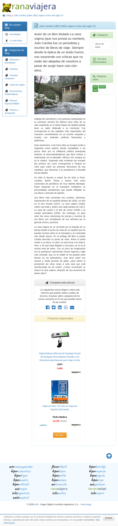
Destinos (14, 69)
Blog (9, 15)
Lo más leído (16, 40)
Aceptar (108, 518)
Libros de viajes (17, 85)
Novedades (15, 34)
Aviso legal (86, 504)
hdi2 (36, 504)
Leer (95, 87)
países (102, 87)
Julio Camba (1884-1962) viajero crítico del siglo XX (38, 15)
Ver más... (60, 435)
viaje (95, 90)
